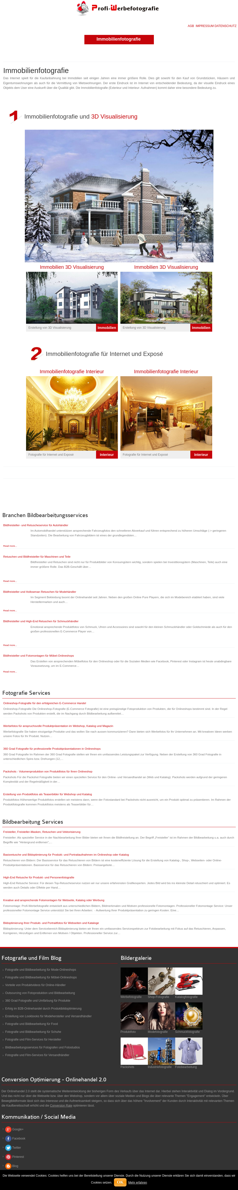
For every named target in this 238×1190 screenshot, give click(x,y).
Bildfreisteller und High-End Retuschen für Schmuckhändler (40, 621)
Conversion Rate (61, 1105)
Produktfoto (128, 1032)
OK (120, 1182)
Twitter (16, 1147)
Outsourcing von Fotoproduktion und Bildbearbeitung (40, 993)
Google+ (18, 1129)
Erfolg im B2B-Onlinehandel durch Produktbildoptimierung (43, 1008)
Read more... (10, 546)
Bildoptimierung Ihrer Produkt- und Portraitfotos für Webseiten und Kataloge (51, 922)
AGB (191, 26)
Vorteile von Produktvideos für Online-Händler (35, 985)
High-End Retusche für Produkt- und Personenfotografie (38, 877)
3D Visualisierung (114, 116)
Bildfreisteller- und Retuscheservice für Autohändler (35, 525)
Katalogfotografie (186, 997)
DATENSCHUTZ (226, 26)
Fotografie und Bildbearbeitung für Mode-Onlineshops (40, 969)
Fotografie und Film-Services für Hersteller (33, 1039)
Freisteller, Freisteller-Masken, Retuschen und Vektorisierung (41, 831)
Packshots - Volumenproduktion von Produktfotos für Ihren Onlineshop (47, 771)
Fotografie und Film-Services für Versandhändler (37, 1055)
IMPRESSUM (205, 26)
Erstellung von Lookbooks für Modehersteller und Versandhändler (48, 1016)
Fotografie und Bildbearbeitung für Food (31, 1024)
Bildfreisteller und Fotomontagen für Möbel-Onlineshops (38, 655)
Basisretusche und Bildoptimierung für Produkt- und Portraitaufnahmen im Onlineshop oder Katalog (66, 854)
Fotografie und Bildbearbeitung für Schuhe (33, 1032)
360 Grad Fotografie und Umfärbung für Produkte (37, 1000)
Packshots (127, 1067)
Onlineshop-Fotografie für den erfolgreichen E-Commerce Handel (44, 703)
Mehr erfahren (137, 1182)
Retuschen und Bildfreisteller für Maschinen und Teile (36, 556)
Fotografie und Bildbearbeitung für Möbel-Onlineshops (41, 977)
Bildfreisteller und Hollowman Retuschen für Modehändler (39, 591)
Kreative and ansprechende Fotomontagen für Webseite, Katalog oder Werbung (53, 900)
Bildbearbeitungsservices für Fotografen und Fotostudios (42, 1047)
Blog (15, 1166)
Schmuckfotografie (187, 1032)
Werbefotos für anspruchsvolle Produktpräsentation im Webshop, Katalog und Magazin (58, 725)
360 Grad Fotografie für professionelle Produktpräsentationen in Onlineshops (52, 748)
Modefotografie (158, 1032)
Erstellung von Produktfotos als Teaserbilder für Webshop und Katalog (47, 794)
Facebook (18, 1138)
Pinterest (18, 1157)
